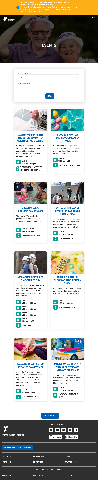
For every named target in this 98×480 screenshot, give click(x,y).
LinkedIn (76, 430)
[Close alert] (76, 7)
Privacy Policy (38, 476)
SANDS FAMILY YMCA (66, 238)
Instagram (63, 430)
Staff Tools (70, 462)
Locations (6, 462)
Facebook (69, 430)
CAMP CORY (26, 325)
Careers (68, 456)
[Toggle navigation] (93, 19)
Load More (50, 415)
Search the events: (24, 84)
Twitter (51, 430)
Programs (38, 462)
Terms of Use (6, 476)
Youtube (57, 430)
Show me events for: (24, 73)
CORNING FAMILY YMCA (31, 235)
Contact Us (7, 456)
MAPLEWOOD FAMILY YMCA (69, 165)
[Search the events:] (49, 88)
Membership (38, 456)
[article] (49, 7)
